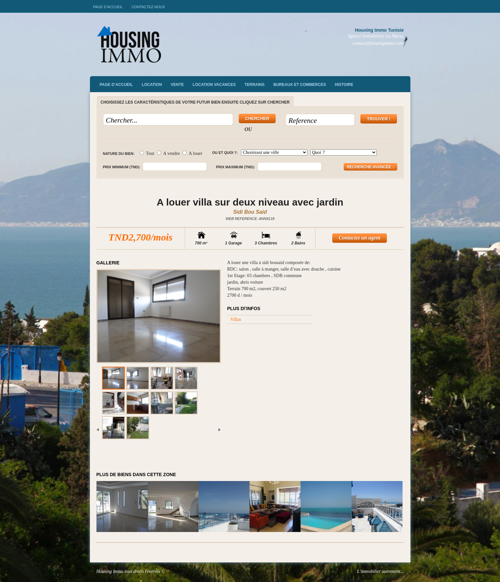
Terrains (255, 84)
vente (177, 84)
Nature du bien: (119, 154)
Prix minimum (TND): (122, 167)
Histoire (344, 84)
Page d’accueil (108, 7)
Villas (236, 319)
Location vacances (214, 84)
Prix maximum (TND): (235, 167)
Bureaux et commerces (299, 84)
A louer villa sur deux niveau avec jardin (250, 202)
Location (152, 84)
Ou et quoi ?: (225, 153)
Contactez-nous (148, 7)
